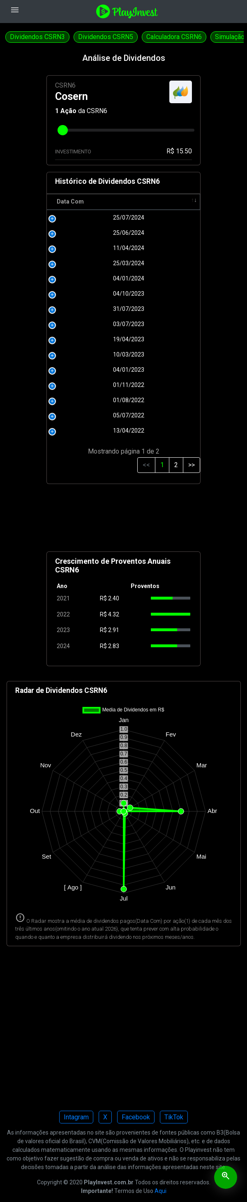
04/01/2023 (77, 369)
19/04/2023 (77, 339)
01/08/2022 (77, 400)
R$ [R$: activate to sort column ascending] (105, 201)
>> (191, 465)
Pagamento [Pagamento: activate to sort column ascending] (141, 201)
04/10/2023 (77, 293)
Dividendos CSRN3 (37, 37)
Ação (68, 111)
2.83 (113, 646)
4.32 (113, 614)
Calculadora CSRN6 (174, 37)
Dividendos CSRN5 (105, 37)
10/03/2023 (77, 354)
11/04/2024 (77, 248)
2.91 (113, 630)
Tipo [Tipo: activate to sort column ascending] (182, 201)
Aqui (160, 1191)
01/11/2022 (77, 385)
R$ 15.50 (179, 151)
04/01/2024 (77, 278)
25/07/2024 (77, 217)
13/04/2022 (77, 430)
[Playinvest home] (127, 11)
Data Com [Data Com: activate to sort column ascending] (70, 201)
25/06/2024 (77, 232)
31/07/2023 (77, 309)
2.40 (113, 598)
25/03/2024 (77, 263)
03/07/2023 (77, 324)
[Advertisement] (124, 521)
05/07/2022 (77, 415)
